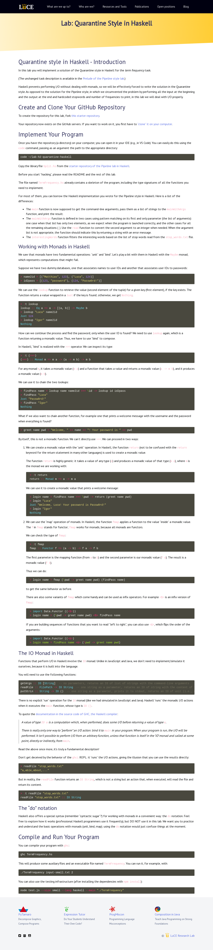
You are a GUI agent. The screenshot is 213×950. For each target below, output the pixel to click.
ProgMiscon (116, 914)
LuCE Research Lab (182, 935)
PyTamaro (24, 914)
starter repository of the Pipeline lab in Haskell (99, 166)
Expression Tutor (74, 914)
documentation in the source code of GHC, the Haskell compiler (76, 714)
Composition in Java (167, 914)
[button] (58, 7)
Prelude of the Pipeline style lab (103, 78)
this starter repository (85, 116)
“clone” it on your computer (154, 124)
